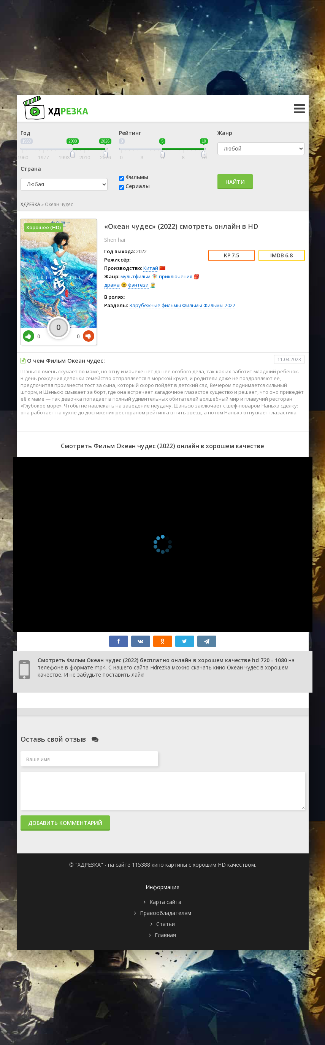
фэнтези (138, 284)
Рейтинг (130, 132)
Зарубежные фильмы (155, 305)
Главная (165, 935)
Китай (150, 268)
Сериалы (137, 186)
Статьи (165, 924)
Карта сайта (165, 901)
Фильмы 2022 (219, 305)
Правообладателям (165, 913)
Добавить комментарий (65, 822)
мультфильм (135, 276)
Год (25, 132)
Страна (31, 168)
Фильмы (136, 177)
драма (112, 284)
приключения (175, 276)
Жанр (224, 132)
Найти (235, 182)
